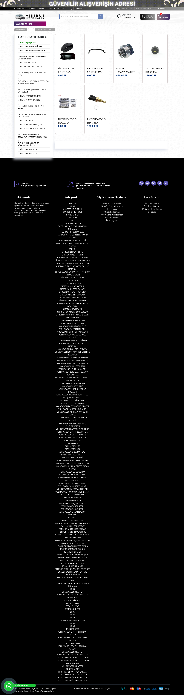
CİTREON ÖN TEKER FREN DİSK (72, 292)
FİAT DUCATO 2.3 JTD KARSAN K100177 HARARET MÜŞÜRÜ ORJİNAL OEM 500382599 (96, 121)
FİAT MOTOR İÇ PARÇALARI (30, 96)
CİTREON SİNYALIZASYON (72, 277)
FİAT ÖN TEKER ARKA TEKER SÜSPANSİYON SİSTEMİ (28, 144)
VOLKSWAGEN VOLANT (72, 386)
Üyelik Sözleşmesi (112, 212)
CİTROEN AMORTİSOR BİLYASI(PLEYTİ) (72, 314)
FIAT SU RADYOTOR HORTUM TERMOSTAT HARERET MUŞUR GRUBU (32, 135)
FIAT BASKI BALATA (72, 223)
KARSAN (72, 203)
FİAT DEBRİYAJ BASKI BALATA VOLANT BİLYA (32, 74)
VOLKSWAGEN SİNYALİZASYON (72, 512)
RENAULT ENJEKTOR (72, 552)
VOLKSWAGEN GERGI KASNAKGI (72, 409)
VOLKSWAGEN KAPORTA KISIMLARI (72, 489)
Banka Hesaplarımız (55, 8)
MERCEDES (72, 217)
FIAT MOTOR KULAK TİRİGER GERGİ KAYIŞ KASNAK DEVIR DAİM (33, 82)
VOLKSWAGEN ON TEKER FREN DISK (72, 357)
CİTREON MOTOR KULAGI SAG (72, 300)
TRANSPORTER (72, 214)
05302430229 (128, 17)
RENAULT (72, 517)
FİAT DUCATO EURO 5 (28, 149)
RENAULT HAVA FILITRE (72, 520)
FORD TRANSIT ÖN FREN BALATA (72, 674)
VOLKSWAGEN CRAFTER (72, 592)
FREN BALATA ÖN (72, 643)
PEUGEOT (72, 514)
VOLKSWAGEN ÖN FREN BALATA (72, 349)
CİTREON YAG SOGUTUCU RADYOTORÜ (72, 260)
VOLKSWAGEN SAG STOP (72, 509)
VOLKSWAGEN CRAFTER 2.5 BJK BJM (72, 432)
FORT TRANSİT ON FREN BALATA (72, 672)
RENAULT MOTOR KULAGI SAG (72, 529)
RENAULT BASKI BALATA (72, 566)
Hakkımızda (162, 8)
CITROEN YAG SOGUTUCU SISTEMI (72, 257)
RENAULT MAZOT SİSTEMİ (72, 543)
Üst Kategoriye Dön (27, 42)
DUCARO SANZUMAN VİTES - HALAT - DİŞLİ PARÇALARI (32, 57)
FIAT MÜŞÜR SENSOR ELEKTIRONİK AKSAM (31, 107)
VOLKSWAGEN (72, 317)
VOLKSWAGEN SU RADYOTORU (72, 483)
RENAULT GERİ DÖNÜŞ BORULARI (72, 557)
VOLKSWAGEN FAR (72, 497)
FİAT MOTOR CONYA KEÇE (30, 100)
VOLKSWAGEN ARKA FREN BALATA (72, 360)
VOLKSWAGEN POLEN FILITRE (72, 329)
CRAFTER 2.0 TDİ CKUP (72, 212)
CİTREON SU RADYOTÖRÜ (72, 286)
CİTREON (72, 249)
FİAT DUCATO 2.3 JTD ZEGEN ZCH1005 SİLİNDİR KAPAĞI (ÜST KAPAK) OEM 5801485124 (67, 121)
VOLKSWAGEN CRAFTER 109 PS (72, 434)
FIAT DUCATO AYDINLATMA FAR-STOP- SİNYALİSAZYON (32, 115)
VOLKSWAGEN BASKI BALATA (72, 383)
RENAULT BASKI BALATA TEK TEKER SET (72, 569)
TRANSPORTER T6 (72, 449)
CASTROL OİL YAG (72, 609)
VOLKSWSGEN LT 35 (72, 440)
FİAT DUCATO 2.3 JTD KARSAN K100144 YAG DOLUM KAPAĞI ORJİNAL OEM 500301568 (154, 70)
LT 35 (72, 206)
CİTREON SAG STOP (72, 283)
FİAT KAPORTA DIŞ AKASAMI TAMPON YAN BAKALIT (32, 90)
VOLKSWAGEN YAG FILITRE (72, 323)
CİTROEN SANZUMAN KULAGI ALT (72, 297)
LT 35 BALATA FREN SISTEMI (72, 620)
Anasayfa (20, 30)
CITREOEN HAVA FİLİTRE (72, 252)
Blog (69, 8)
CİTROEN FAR (72, 280)
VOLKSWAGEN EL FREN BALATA (72, 369)
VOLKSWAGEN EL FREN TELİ (72, 366)
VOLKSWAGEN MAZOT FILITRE (72, 326)
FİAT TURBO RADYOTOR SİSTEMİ (32, 128)
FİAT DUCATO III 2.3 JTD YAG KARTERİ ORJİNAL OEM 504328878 (67, 70)
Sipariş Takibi (20, 8)
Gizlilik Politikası (112, 217)
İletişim (78, 8)
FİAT (72, 220)
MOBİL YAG (72, 597)
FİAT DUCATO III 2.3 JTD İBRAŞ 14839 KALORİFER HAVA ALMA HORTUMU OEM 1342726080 (96, 70)
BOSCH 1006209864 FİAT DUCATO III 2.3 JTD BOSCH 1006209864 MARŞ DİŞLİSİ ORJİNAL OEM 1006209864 (125, 70)
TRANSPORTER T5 (72, 446)
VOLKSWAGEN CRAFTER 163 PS (72, 437)
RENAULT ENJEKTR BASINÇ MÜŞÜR (72, 554)
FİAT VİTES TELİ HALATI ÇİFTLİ (31, 125)
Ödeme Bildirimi (36, 8)
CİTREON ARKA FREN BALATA (72, 294)
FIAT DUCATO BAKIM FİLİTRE (31, 46)
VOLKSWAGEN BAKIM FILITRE (72, 320)
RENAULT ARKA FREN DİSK (72, 563)
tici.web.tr (88, 688)
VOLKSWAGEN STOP (72, 500)
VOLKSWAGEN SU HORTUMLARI (72, 486)
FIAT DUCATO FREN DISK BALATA (32, 50)
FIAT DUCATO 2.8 (26, 121)
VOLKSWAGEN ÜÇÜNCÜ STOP (72, 503)
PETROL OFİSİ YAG (72, 600)
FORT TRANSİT (72, 669)
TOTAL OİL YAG (72, 606)
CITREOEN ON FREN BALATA (72, 289)
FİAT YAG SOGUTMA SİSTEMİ (31, 67)
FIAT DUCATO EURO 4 (45, 30)
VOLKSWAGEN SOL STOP (72, 506)
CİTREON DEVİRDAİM (72, 309)
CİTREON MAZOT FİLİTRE (72, 254)
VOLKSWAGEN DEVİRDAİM (72, 403)
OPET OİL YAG (72, 603)
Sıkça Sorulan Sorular (125, 8)
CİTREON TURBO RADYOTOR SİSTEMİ (72, 263)
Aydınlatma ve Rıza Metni (112, 214)
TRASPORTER (72, 443)
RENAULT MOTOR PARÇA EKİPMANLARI (72, 540)
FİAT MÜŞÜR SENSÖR (28, 63)
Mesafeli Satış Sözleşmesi (145, 8)
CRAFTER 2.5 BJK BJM (72, 209)
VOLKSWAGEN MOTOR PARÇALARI (72, 332)
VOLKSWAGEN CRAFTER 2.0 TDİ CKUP (72, 429)
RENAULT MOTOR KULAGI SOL (72, 532)
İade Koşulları (112, 220)
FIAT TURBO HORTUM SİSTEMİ (72, 240)
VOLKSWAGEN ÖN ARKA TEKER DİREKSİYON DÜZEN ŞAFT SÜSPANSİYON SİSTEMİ (72, 455)
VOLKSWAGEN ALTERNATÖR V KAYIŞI (72, 406)
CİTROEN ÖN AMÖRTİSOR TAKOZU (72, 312)
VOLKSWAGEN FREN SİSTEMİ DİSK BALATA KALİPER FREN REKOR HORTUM (72, 343)
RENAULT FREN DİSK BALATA (72, 560)
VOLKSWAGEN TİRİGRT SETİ (72, 400)
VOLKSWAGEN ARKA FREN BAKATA (72, 363)
